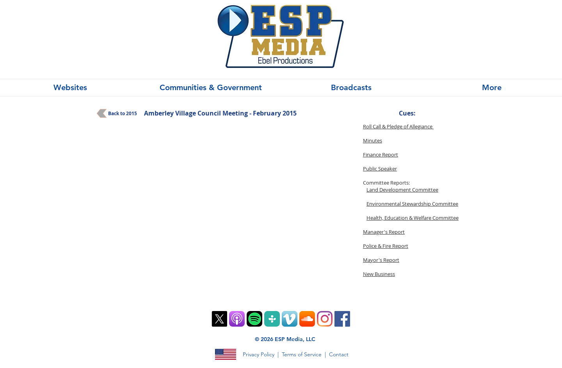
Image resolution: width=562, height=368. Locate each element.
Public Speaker (380, 168)
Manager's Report (384, 231)
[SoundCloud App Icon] (307, 319)
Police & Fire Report (385, 245)
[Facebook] (342, 319)
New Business (379, 273)
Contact (339, 354)
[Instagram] (325, 319)
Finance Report (380, 154)
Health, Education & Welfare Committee (412, 217)
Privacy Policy (258, 354)
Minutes (372, 140)
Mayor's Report (381, 259)
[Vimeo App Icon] (289, 319)
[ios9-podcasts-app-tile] (237, 319)
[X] (219, 319)
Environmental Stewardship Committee (412, 203)
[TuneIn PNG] (272, 319)
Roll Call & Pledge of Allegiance (398, 126)
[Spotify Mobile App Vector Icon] (254, 319)
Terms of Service (302, 354)
